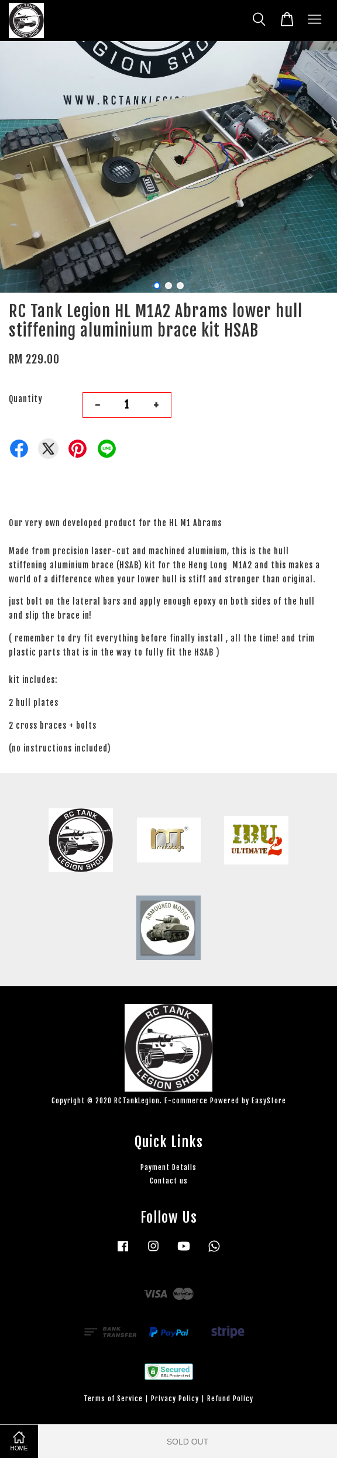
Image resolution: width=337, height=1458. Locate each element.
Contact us (169, 1180)
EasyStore (269, 1100)
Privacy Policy (175, 1398)
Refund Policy (230, 1398)
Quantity (26, 399)
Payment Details (168, 1167)
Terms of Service (113, 1398)
